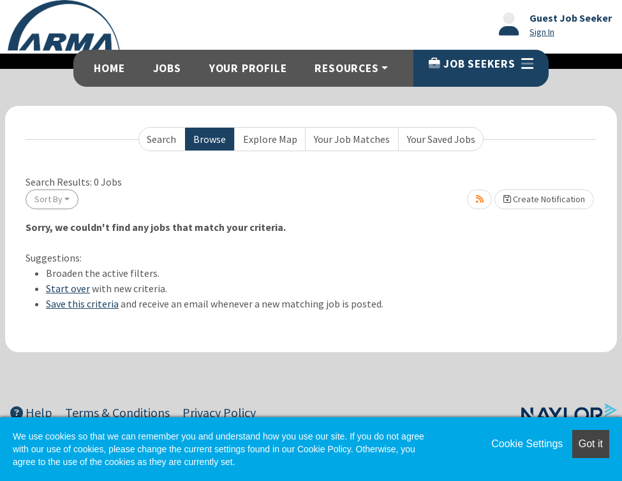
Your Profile (248, 68)
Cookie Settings (527, 443)
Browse (209, 139)
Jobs (167, 68)
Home (109, 68)
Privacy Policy (219, 412)
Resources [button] (346, 68)
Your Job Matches (352, 139)
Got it (591, 443)
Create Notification (544, 199)
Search (161, 139)
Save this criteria (82, 303)
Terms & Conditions (117, 412)
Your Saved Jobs (441, 139)
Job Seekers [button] (481, 64)
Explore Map (270, 139)
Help (31, 412)
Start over (68, 288)
